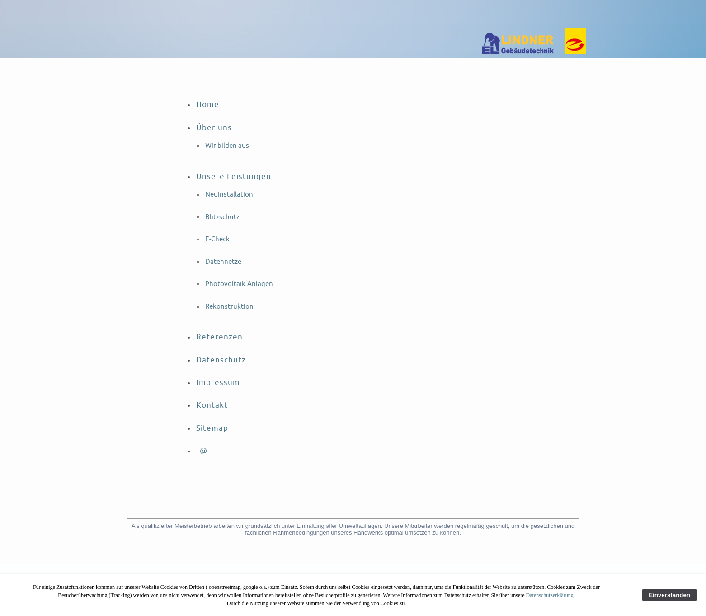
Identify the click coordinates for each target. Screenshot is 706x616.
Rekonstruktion (229, 306)
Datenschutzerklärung (550, 595)
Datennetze (223, 262)
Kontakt (212, 405)
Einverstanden (669, 595)
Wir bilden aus (227, 145)
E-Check (217, 239)
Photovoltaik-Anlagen (239, 284)
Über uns (214, 127)
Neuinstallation (229, 194)
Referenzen (219, 337)
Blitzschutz (222, 217)
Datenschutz (221, 360)
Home (207, 104)
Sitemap (212, 428)
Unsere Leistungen (233, 176)
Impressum (218, 382)
